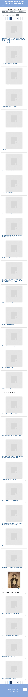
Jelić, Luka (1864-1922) (7, 192)
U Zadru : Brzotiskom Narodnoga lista (11, 303)
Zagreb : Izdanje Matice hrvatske (9, 128)
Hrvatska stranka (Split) (7, 367)
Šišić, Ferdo (5, 149)
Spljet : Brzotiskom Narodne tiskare (10, 214)
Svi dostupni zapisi (14, 691)
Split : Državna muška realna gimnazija (11, 613)
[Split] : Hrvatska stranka (8, 324)
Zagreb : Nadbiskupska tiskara (9, 678)
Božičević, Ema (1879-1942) (8, 656)
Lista (3, 11)
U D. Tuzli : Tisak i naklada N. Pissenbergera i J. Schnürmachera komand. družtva (13, 457)
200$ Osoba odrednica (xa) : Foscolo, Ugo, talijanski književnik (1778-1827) (12, 236)
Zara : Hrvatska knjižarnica (8, 171)
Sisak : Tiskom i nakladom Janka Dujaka (11, 257)
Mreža (7, 11)
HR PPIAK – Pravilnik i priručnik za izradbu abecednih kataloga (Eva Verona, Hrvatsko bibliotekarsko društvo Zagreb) (12, 280)
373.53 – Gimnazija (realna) (8, 389)
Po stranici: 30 (12, 11)
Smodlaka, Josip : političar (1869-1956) (11, 435)
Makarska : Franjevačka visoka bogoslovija (12, 567)
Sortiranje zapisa (21, 11)
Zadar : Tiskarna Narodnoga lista (10, 346)
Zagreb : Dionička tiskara (8, 85)
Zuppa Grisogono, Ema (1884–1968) (10, 588)
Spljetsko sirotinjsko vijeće (8, 545)
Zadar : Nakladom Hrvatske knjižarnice (11, 413)
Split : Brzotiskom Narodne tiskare (10, 500)
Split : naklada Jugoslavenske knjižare (11, 635)
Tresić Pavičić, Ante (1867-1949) (9, 106)
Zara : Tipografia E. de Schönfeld (9, 63)
